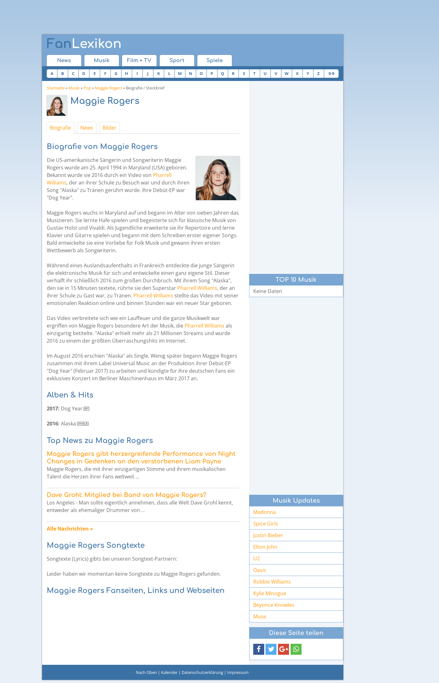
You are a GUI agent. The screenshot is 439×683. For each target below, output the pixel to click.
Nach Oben (146, 672)
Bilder (109, 127)
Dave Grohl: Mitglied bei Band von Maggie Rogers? (126, 495)
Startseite (56, 88)
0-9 (331, 73)
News (64, 60)
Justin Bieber (268, 535)
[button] (258, 649)
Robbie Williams (272, 581)
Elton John (265, 546)
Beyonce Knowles (273, 604)
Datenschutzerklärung (202, 672)
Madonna (264, 512)
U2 (256, 558)
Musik (102, 60)
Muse (259, 616)
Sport (176, 60)
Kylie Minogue (269, 593)
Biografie (60, 127)
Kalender (169, 672)
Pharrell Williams (197, 288)
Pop (87, 88)
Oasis (259, 570)
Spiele (214, 60)
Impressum (238, 672)
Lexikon (84, 44)
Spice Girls (265, 523)
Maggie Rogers (108, 88)
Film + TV (139, 60)
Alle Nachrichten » (70, 528)
